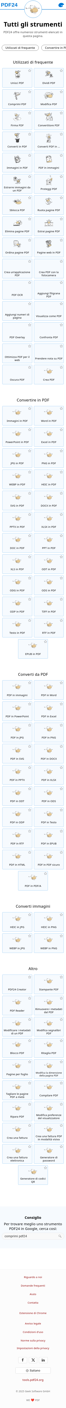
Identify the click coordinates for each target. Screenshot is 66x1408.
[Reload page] (33, 9)
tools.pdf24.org (33, 1380)
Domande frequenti (33, 1285)
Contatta (33, 1302)
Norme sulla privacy (33, 1340)
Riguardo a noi (33, 1277)
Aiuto (33, 1294)
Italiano (35, 1370)
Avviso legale (33, 1323)
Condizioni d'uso (33, 1332)
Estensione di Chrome (33, 1313)
